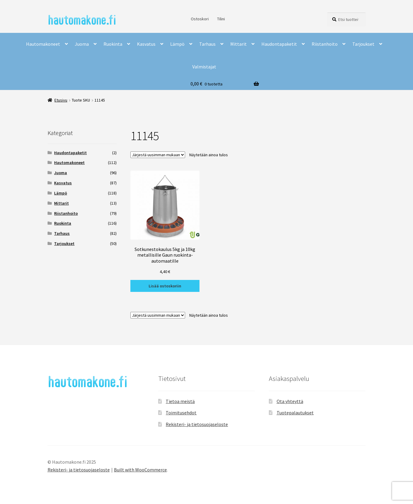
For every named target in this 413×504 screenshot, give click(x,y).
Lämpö (177, 44)
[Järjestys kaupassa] (157, 154)
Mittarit (238, 44)
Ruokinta (112, 44)
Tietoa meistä (180, 401)
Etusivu (60, 100)
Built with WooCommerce (140, 470)
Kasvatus (146, 44)
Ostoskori (200, 19)
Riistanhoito (325, 44)
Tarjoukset (363, 44)
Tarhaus (207, 44)
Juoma (82, 44)
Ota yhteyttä (290, 401)
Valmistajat (204, 67)
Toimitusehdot (181, 413)
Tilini (221, 19)
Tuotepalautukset (295, 413)
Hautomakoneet (43, 44)
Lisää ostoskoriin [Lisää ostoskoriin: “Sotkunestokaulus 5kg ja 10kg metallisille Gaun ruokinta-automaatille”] (165, 286)
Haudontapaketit (279, 44)
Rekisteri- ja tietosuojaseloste (197, 424)
